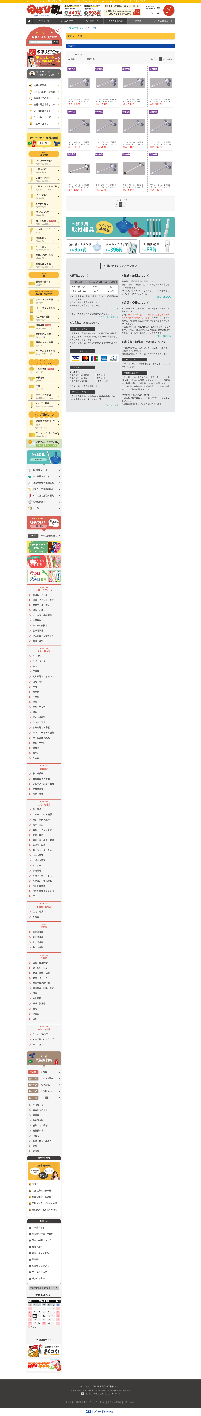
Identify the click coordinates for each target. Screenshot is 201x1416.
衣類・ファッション (42, 830)
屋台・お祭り (39, 610)
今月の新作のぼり (43, 536)
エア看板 (38, 1098)
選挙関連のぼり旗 (41, 983)
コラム (33, 1184)
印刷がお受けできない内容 (43, 1203)
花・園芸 (37, 809)
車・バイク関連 (40, 625)
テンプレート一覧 (40, 117)
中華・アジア (39, 707)
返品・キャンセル (39, 1253)
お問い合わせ (129, 1402)
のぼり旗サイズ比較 (40, 1197)
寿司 (35, 687)
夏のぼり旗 (38, 937)
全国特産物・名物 (41, 779)
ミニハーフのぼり (41, 1034)
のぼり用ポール (38, 470)
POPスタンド (40, 1085)
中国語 (36, 1014)
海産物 (36, 692)
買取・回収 (38, 641)
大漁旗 (36, 1151)
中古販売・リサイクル (43, 636)
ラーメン (37, 656)
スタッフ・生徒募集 (42, 615)
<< (150, 59)
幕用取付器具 (37, 502)
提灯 (35, 1146)
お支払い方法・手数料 (41, 1234)
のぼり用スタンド (39, 476)
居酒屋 (36, 671)
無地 (35, 1009)
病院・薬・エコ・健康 (43, 840)
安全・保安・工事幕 (42, 1141)
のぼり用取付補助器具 (41, 483)
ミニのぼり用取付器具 (41, 496)
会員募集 (37, 620)
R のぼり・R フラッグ (43, 1039)
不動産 (36, 917)
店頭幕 (36, 1115)
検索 (55, 42)
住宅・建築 (38, 911)
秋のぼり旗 (38, 942)
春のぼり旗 (38, 932)
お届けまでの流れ (40, 98)
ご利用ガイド (37, 1227)
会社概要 (70, 1402)
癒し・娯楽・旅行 (41, 820)
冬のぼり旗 (38, 947)
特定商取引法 (82, 1402)
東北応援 (37, 998)
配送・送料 (36, 1247)
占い (35, 896)
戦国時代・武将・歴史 (43, 988)
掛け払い (35, 1259)
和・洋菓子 (38, 773)
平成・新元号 (39, 1003)
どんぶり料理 (39, 717)
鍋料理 (36, 748)
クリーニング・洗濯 (42, 814)
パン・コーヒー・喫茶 (43, 733)
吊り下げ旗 (38, 1120)
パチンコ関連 (39, 886)
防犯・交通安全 (40, 963)
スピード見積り (39, 124)
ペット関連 (38, 855)
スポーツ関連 (39, 860)
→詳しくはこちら (111, 308)
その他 (33, 508)
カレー (36, 666)
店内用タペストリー (42, 1110)
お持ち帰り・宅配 (41, 727)
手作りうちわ (40, 1091)
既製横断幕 (38, 1131)
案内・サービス (40, 978)
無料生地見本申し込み (42, 105)
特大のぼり (38, 1044)
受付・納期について (40, 1240)
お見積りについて (39, 1266)
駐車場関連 (38, 631)
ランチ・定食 (39, 722)
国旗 (35, 993)
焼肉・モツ (38, 682)
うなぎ (36, 697)
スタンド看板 (40, 1078)
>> (169, 59)
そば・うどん (39, 661)
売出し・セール (40, 595)
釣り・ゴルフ (39, 825)
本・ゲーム (38, 865)
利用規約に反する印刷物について (43, 1212)
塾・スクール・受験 (42, 850)
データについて (38, 1272)
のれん (36, 1136)
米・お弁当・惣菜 (41, 738)
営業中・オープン (41, 605)
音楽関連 (37, 871)
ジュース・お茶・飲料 (43, 784)
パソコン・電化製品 (42, 881)
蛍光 (35, 1019)
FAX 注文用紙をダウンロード (44, 1288)
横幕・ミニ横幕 (40, 1125)
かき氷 (36, 758)
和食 (35, 712)
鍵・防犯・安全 (40, 968)
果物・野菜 (38, 794)
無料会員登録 (38, 85)
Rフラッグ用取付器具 (40, 489)
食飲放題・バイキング (43, 676)
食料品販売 (38, 789)
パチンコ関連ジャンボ (43, 891)
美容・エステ (39, 835)
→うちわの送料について (108, 317)
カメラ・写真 (39, 845)
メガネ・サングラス (42, 876)
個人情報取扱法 (114, 1402)
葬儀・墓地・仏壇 (41, 973)
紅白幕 (37, 1072)
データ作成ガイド (40, 111)
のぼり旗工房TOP (73, 28)
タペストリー (39, 1105)
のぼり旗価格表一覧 (40, 1190)
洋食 (35, 702)
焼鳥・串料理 (39, 743)
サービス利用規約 (97, 1402)
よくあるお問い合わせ (42, 92)
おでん (36, 753)
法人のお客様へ (38, 1278)
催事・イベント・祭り (43, 600)
